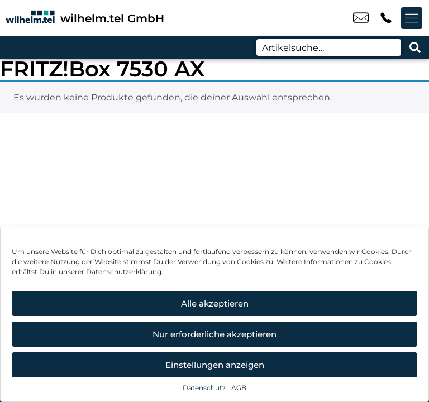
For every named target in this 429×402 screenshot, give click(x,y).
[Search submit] (415, 47)
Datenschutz (204, 388)
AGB (238, 388)
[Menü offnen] (412, 18)
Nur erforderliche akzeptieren (214, 334)
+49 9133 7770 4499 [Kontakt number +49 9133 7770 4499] (386, 18)
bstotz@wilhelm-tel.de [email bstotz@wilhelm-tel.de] (360, 18)
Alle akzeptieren (215, 303)
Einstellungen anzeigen (214, 365)
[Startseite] (30, 18)
